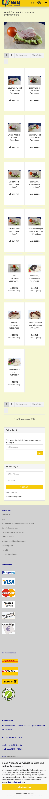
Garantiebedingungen (10, 528)
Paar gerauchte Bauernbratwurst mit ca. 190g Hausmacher (35, 325)
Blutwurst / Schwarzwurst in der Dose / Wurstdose (35, 184)
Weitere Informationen (25, 794)
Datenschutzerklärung (16, 782)
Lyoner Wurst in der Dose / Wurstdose (14, 137)
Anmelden (24, 487)
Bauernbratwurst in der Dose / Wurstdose (15, 90)
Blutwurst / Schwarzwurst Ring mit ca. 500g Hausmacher (35, 278)
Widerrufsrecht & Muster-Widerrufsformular (18, 523)
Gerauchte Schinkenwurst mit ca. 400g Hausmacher (14, 325)
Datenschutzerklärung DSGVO (13, 532)
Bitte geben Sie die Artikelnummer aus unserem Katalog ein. (23, 441)
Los (40, 453)
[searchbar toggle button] (32, 3)
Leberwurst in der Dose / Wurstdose (34, 90)
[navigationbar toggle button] (45, 3)
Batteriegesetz (7, 546)
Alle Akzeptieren (24, 787)
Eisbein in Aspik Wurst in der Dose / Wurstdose (14, 231)
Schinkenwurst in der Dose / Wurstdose (35, 137)
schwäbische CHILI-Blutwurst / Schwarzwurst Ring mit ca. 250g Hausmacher (14, 372)
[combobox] (22, 55)
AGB (3, 519)
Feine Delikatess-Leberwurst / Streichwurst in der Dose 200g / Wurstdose (14, 278)
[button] (6, 55)
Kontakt (5, 550)
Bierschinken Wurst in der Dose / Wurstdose (14, 184)
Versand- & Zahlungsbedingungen (14, 541)
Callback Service (8, 537)
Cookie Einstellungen (9, 554)
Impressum (6, 515)
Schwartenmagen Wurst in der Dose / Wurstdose (35, 231)
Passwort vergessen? (14, 497)
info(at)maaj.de (12, 757)
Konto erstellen (11, 493)
